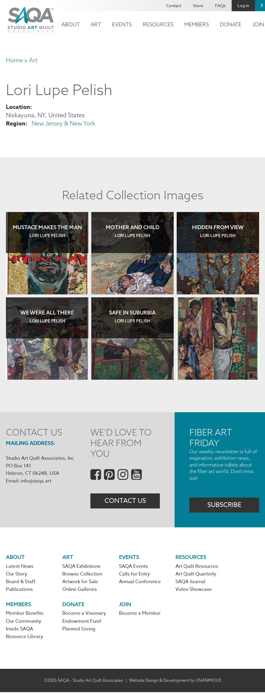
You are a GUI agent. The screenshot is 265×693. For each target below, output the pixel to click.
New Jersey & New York (63, 123)
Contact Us (125, 501)
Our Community (23, 621)
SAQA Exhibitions (81, 566)
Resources (158, 24)
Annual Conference (140, 582)
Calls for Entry (134, 574)
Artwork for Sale (80, 582)
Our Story (16, 574)
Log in (243, 5)
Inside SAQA (19, 629)
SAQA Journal (190, 582)
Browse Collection (82, 574)
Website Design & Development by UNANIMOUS (175, 681)
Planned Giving (78, 629)
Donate (230, 24)
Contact (173, 5)
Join (125, 604)
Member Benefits (24, 614)
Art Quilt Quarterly (195, 574)
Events (122, 24)
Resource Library (24, 637)
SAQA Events (133, 566)
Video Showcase (193, 589)
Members (196, 24)
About (70, 24)
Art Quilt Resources (196, 566)
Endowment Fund (81, 621)
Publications (19, 589)
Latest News (19, 566)
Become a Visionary (84, 614)
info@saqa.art (36, 481)
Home (14, 60)
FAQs (220, 5)
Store (198, 5)
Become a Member (140, 614)
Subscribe (224, 505)
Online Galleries (79, 589)
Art (96, 24)
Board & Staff (20, 582)
